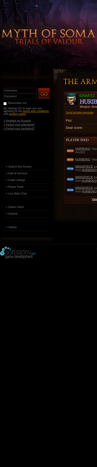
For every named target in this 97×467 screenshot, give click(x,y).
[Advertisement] (48, 310)
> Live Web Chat (16, 193)
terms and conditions (36, 111)
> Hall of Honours (17, 173)
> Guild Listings (15, 180)
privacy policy (17, 114)
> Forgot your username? (19, 124)
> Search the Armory (18, 166)
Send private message (80, 112)
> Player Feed (14, 186)
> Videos (11, 227)
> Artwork (11, 213)
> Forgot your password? (19, 128)
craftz (87, 96)
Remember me (17, 103)
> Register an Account (17, 120)
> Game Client (15, 207)
